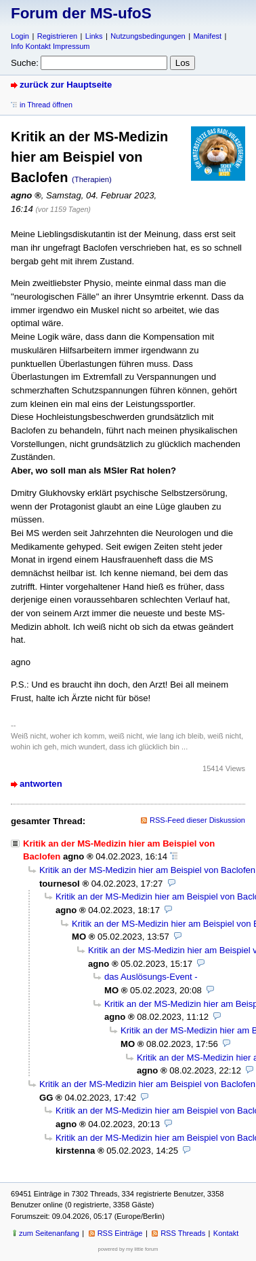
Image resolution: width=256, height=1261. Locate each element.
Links (94, 36)
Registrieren (57, 36)
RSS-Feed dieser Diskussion (197, 820)
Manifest (207, 36)
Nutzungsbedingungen (147, 36)
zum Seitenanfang (49, 1233)
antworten (41, 784)
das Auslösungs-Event (148, 977)
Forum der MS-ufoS (81, 13)
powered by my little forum (128, 1249)
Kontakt (225, 1233)
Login (20, 36)
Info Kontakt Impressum (50, 46)
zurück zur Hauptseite (66, 84)
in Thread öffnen (46, 105)
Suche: (25, 63)
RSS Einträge (120, 1233)
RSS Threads (183, 1233)
